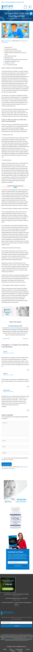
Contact (28, 650)
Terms (11, 650)
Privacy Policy (19, 650)
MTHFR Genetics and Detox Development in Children (16, 595)
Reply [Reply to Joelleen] (28, 369)
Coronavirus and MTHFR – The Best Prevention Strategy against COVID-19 (16, 604)
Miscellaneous (24, 40)
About (4, 650)
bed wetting (12, 63)
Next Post (26, 338)
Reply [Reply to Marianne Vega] (28, 410)
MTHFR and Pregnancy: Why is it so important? (16, 599)
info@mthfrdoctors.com (9, 639)
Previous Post (6, 338)
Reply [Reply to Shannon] (28, 386)
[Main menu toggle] (29, 7)
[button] (31, 14)
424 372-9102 (28, 638)
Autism (6, 64)
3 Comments (5, 42)
